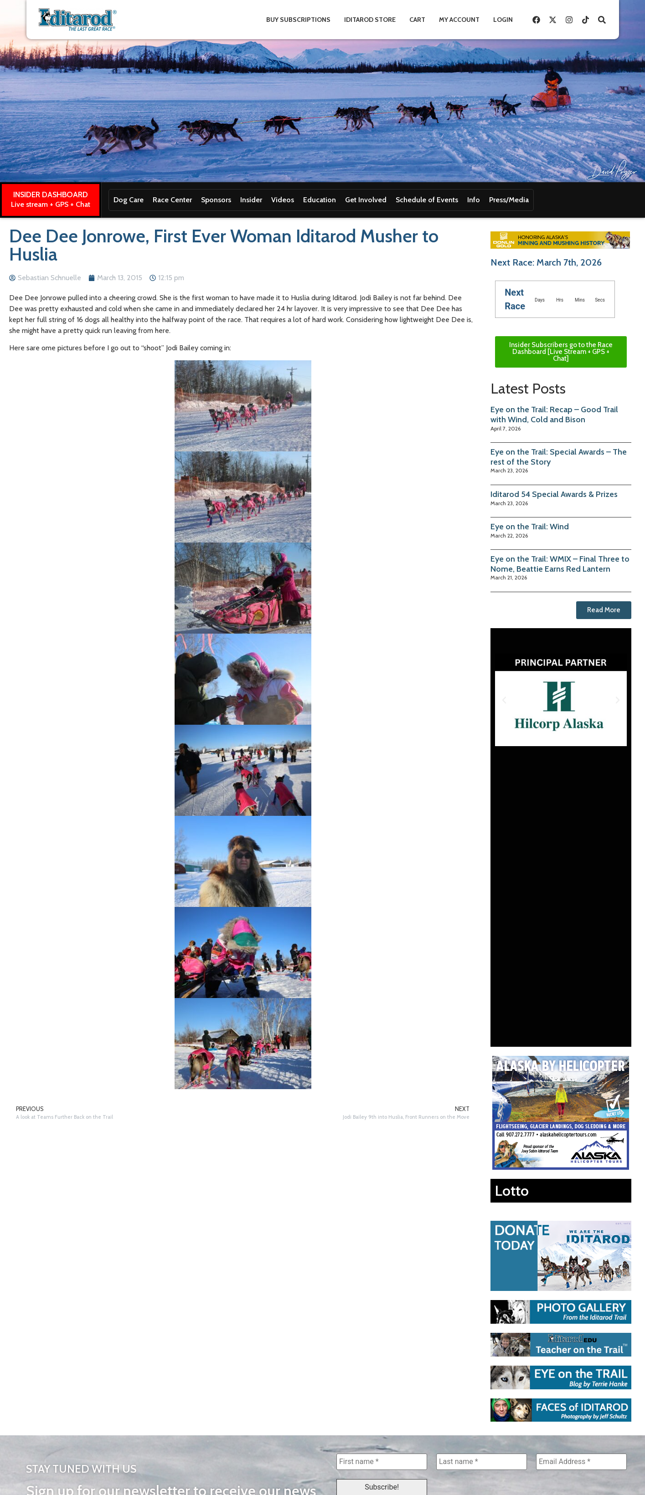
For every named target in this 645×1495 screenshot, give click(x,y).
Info (473, 199)
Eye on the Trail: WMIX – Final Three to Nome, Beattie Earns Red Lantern (560, 564)
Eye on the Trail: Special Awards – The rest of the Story (558, 457)
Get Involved (366, 199)
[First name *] (381, 1462)
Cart (417, 19)
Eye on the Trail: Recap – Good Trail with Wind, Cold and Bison (554, 414)
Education (319, 199)
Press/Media (509, 199)
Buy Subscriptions (298, 19)
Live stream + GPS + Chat (50, 204)
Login (503, 19)
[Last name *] (481, 1462)
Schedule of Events (427, 199)
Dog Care (129, 199)
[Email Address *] (581, 1462)
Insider (251, 199)
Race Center (172, 199)
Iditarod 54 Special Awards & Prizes (554, 494)
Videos (282, 199)
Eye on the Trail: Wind (529, 527)
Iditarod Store (370, 19)
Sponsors (216, 199)
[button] (504, 700)
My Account (459, 19)
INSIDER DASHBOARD (50, 194)
